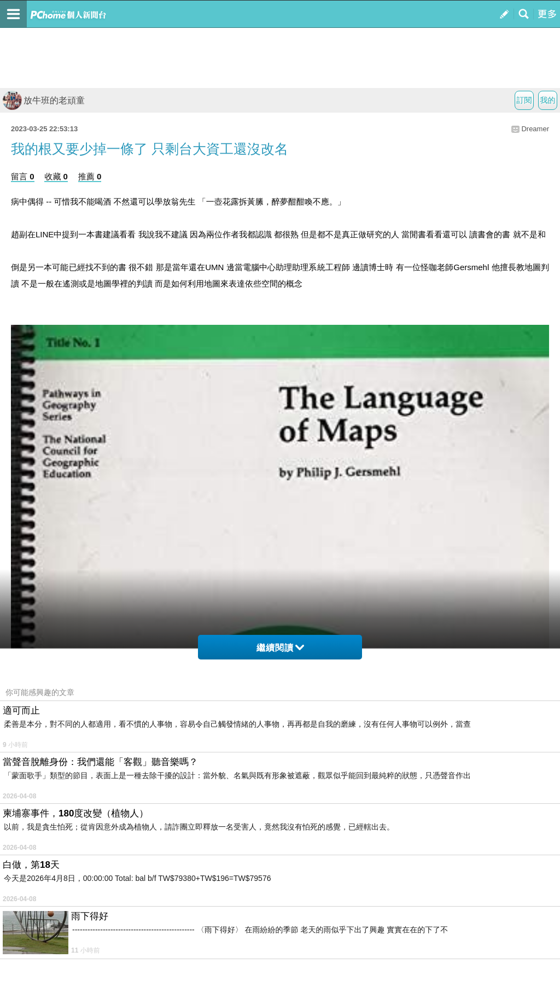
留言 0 (22, 176)
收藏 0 (56, 176)
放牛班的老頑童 (44, 100)
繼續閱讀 (280, 647)
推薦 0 (90, 176)
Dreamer (535, 129)
